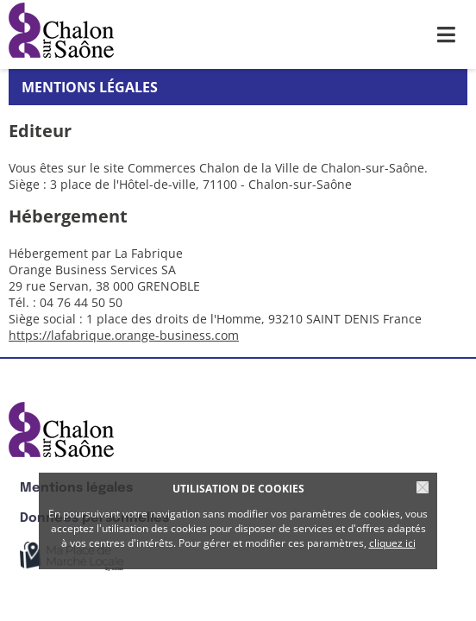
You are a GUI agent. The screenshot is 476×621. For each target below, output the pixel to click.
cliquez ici (392, 543)
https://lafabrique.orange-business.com (124, 335)
